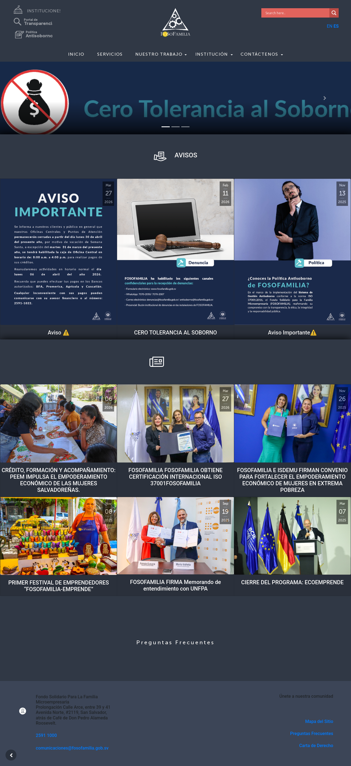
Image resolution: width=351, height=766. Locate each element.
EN (330, 26)
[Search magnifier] (334, 13)
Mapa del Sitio (319, 721)
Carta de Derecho (316, 745)
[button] (26, 98)
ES (336, 26)
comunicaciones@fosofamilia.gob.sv (72, 748)
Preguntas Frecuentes (311, 733)
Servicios (110, 54)
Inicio (76, 54)
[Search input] (296, 13)
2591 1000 (46, 735)
